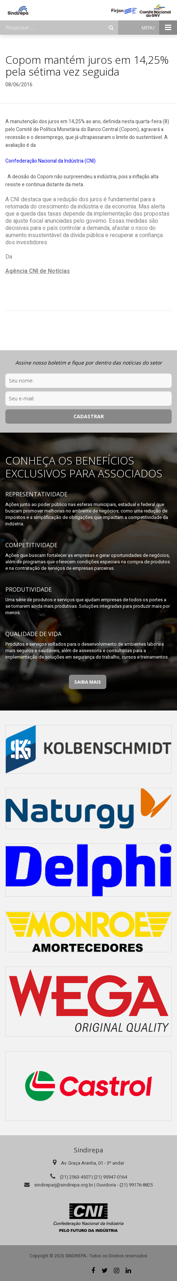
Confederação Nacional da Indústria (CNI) (50, 161)
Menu (159, 27)
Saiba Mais (87, 682)
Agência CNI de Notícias (37, 271)
